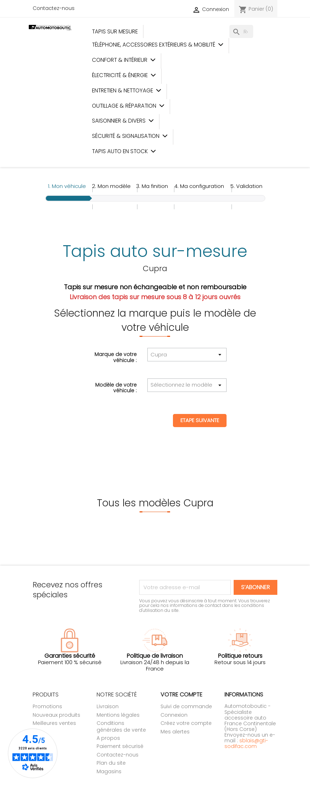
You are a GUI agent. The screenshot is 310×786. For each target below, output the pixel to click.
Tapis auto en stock (124, 151)
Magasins (109, 771)
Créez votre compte (186, 723)
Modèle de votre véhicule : (116, 387)
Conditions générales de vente (121, 726)
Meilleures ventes (54, 723)
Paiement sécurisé (120, 746)
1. (67, 186)
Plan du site (111, 762)
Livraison (108, 706)
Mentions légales (118, 714)
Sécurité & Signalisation (130, 136)
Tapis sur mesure (115, 31)
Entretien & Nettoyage (126, 90)
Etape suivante (199, 420)
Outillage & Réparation (128, 105)
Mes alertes (175, 731)
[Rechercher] (241, 31)
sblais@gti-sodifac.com (246, 743)
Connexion (174, 714)
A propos (108, 738)
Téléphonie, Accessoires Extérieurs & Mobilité (157, 44)
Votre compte (181, 694)
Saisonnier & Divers (123, 120)
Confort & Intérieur (124, 60)
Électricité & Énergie (124, 75)
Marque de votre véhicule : (115, 357)
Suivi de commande (186, 706)
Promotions (47, 706)
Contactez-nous (54, 8)
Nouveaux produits (56, 714)
